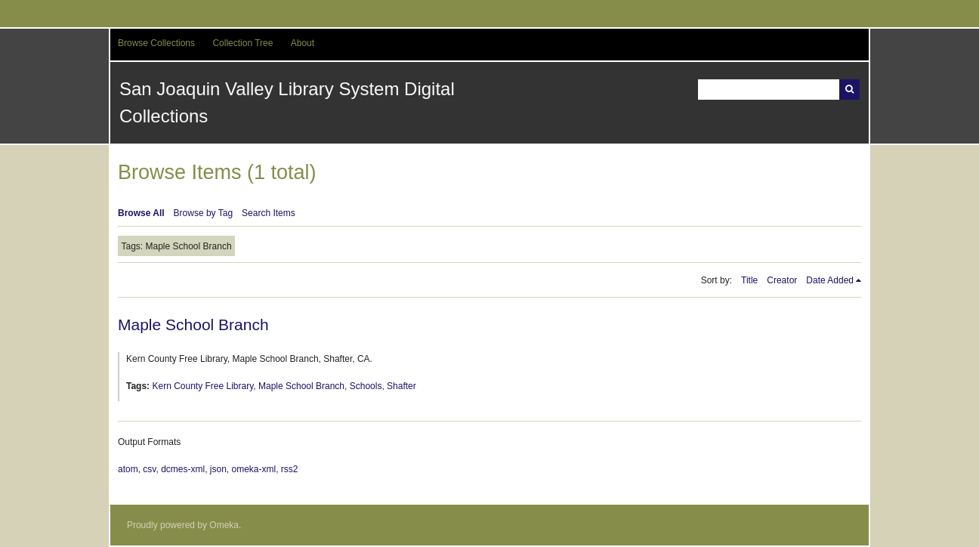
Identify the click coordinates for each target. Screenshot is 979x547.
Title (749, 280)
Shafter (401, 386)
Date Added (830, 280)
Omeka (224, 525)
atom (128, 469)
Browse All (141, 213)
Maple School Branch (193, 324)
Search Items (268, 213)
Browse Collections (156, 43)
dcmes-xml (183, 469)
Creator (782, 280)
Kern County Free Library (202, 386)
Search (849, 89)
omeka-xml (254, 469)
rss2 (289, 469)
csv (149, 469)
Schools (366, 386)
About (302, 43)
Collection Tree (242, 43)
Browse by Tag (203, 213)
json (218, 469)
